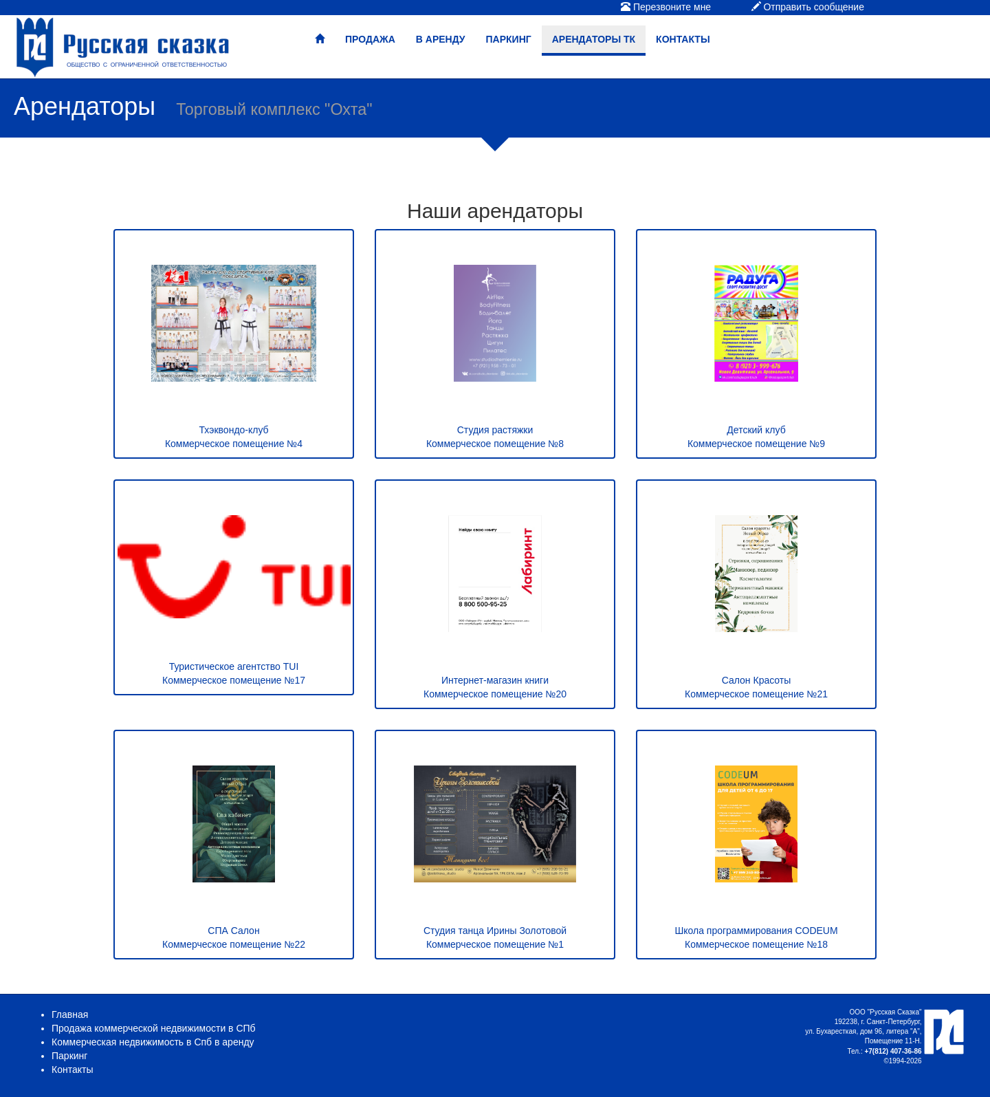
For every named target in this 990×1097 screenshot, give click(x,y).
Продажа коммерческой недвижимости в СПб (154, 1028)
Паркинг (508, 39)
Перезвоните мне (666, 6)
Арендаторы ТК (593, 39)
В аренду (440, 39)
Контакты (683, 39)
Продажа (370, 39)
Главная (70, 1014)
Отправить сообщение (807, 6)
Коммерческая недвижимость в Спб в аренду (153, 1041)
